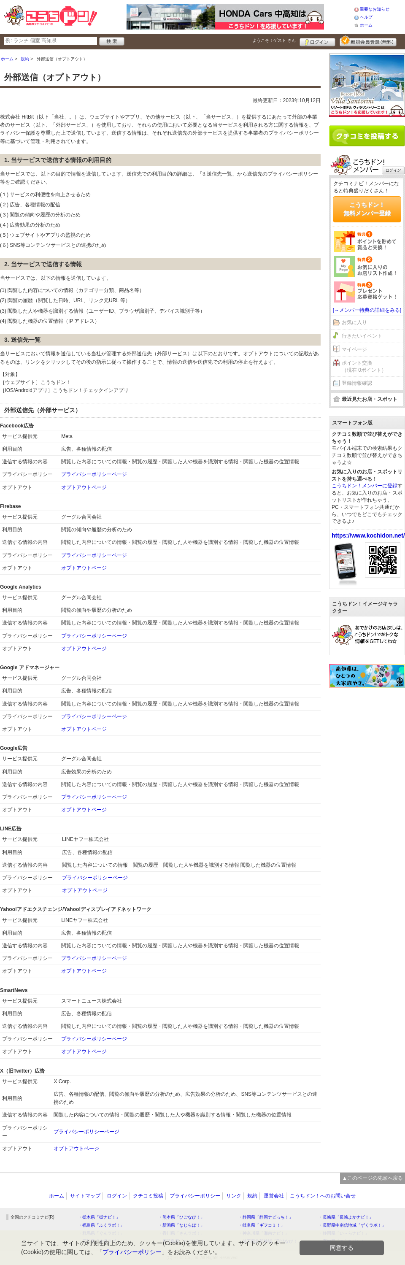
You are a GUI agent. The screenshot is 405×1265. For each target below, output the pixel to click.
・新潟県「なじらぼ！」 (181, 1225)
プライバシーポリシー (195, 1196)
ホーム (366, 25)
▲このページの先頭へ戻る (372, 1178)
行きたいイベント (362, 336)
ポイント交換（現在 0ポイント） (364, 366)
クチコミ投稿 (148, 1196)
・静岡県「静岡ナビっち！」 (265, 1217)
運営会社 (274, 1196)
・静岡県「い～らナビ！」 (344, 1233)
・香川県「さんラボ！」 (181, 1233)
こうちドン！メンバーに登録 (364, 486)
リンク (233, 1196)
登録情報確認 (357, 383)
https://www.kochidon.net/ (368, 535)
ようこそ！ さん (274, 40)
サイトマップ (85, 1196)
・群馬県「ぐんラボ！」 (101, 1233)
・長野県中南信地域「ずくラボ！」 (352, 1225)
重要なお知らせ (374, 9)
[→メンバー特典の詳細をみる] (367, 310)
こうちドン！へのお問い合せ (323, 1196)
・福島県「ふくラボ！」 (101, 1225)
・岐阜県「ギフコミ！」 (261, 1225)
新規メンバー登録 (368, 40)
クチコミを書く (367, 135)
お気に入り (354, 322)
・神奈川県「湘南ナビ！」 (263, 1233)
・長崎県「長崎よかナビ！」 (346, 1217)
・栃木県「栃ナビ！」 (99, 1217)
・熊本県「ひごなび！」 (181, 1217)
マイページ (354, 349)
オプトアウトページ (84, 487)
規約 (252, 1196)
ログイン (317, 40)
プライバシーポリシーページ (94, 474)
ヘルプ (366, 17)
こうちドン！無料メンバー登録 (367, 208)
